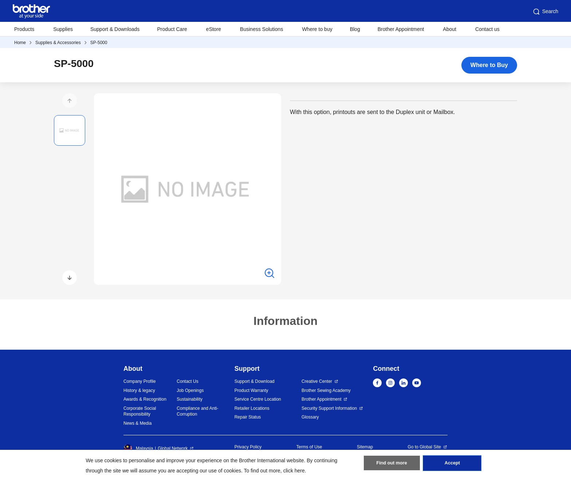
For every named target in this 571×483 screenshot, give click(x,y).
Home (20, 42)
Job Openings (190, 390)
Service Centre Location (258, 399)
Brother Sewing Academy (326, 390)
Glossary (310, 417)
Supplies (63, 29)
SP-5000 (98, 42)
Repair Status (248, 417)
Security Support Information (329, 408)
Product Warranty (251, 390)
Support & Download (255, 381)
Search (545, 11)
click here (294, 471)
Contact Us (187, 381)
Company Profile (139, 381)
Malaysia (138, 448)
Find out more (391, 465)
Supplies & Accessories (58, 42)
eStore (213, 29)
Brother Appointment (401, 29)
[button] (69, 100)
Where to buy (317, 29)
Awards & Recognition (144, 399)
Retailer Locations (252, 408)
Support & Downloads (114, 29)
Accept (452, 465)
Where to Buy (489, 65)
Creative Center (317, 381)
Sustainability (189, 399)
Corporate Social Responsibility (139, 411)
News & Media (137, 423)
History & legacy (139, 390)
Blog (355, 29)
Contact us (487, 29)
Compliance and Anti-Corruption (197, 411)
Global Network (173, 448)
